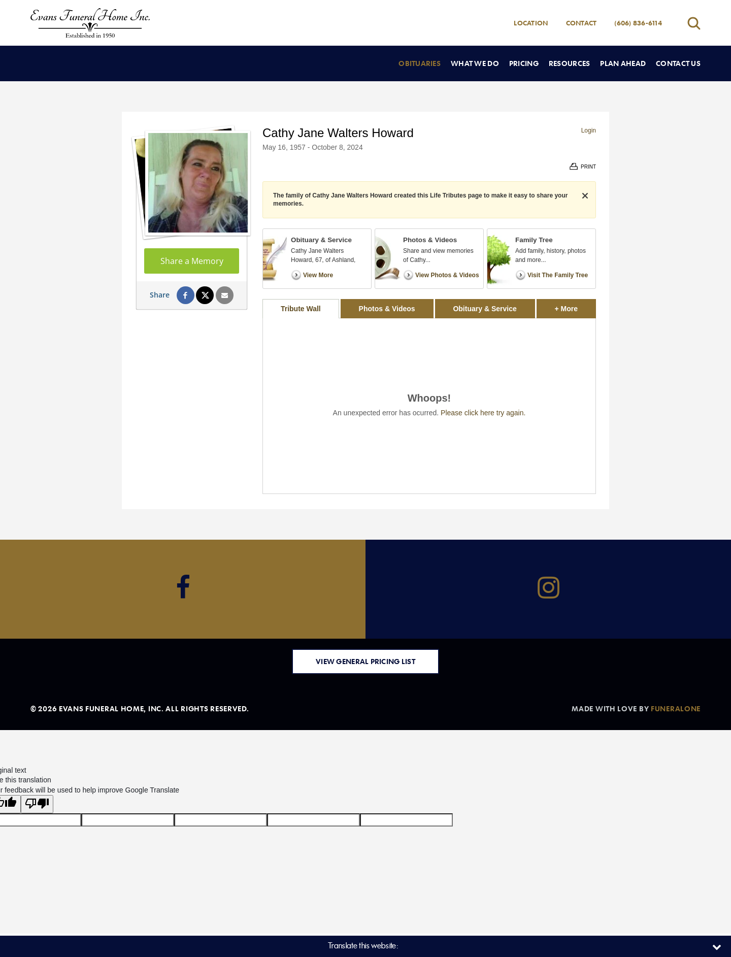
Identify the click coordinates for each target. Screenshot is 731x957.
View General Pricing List (365, 661)
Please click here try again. (483, 413)
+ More (575, 306)
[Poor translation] (37, 804)
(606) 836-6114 (638, 22)
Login (588, 130)
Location (531, 22)
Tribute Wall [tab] (301, 309)
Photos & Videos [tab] (387, 309)
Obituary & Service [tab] (484, 309)
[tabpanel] (429, 405)
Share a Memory (191, 261)
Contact (581, 22)
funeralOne (676, 708)
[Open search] (694, 23)
